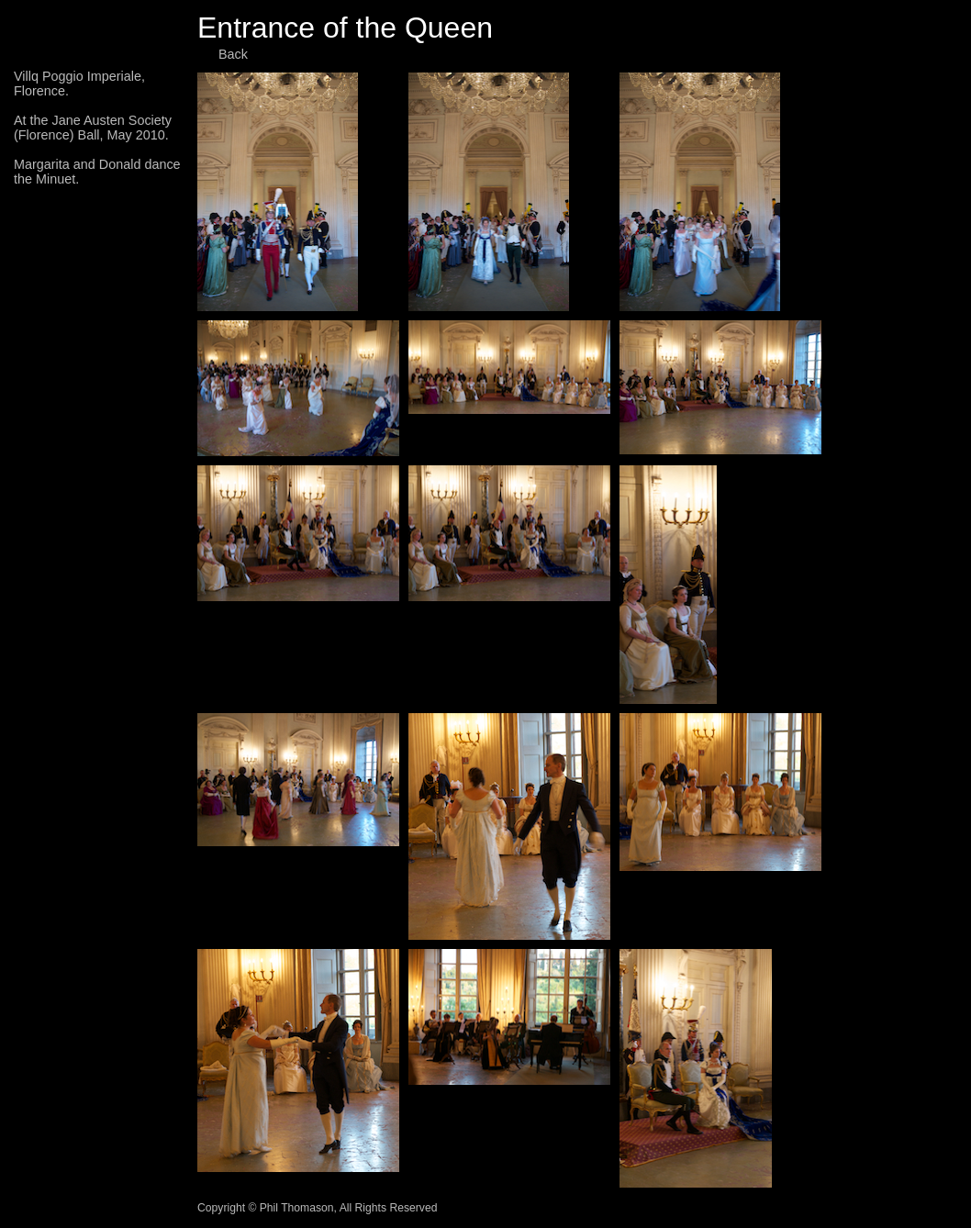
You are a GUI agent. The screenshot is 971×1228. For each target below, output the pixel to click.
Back (233, 54)
